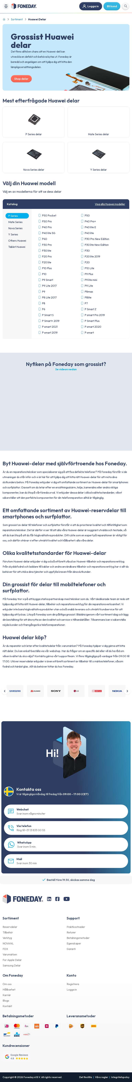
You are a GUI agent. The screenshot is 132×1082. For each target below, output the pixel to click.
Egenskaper (74, 943)
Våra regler (101, 1077)
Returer (71, 932)
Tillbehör (8, 932)
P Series (13, 216)
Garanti (71, 949)
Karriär (7, 995)
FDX (5, 949)
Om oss (7, 984)
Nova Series (15, 228)
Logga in (72, 989)
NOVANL (8, 943)
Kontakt (7, 1006)
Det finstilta (85, 1077)
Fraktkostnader (76, 927)
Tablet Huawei (16, 247)
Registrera (73, 984)
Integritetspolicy (120, 1077)
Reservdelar (10, 927)
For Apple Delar (12, 960)
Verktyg (7, 938)
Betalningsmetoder (78, 938)
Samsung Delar (12, 965)
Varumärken (10, 954)
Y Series (13, 234)
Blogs (6, 1000)
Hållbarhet (9, 989)
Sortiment (17, 19)
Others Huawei (17, 240)
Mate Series (15, 222)
